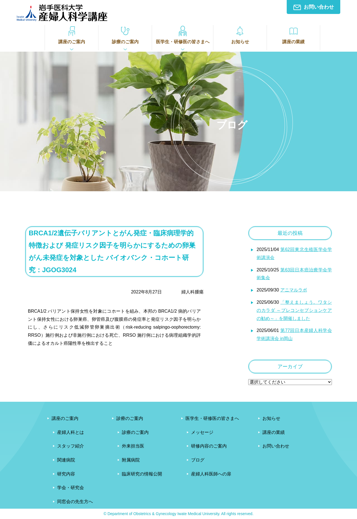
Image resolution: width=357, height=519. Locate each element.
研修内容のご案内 (209, 446)
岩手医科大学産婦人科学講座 (62, 12)
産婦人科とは (70, 432)
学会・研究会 (70, 487)
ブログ (197, 460)
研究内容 (66, 474)
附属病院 (131, 460)
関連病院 (66, 460)
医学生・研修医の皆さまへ (182, 34)
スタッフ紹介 (70, 446)
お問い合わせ (313, 7)
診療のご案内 (125, 34)
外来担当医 (133, 446)
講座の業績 (293, 34)
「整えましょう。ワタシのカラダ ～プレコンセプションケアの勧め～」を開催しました (294, 310)
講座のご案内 (71, 34)
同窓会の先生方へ (75, 501)
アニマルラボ (293, 290)
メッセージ (202, 432)
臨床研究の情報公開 (142, 474)
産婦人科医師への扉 (211, 474)
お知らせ (240, 34)
